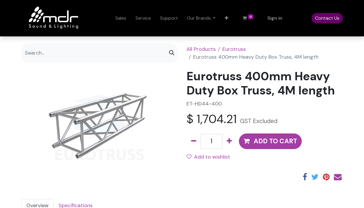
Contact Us (327, 18)
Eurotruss (234, 49)
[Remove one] (193, 141)
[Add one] (229, 141)
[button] (226, 18)
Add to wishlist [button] (208, 156)
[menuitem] (121, 18)
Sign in (274, 18)
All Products (201, 49)
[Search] (172, 53)
